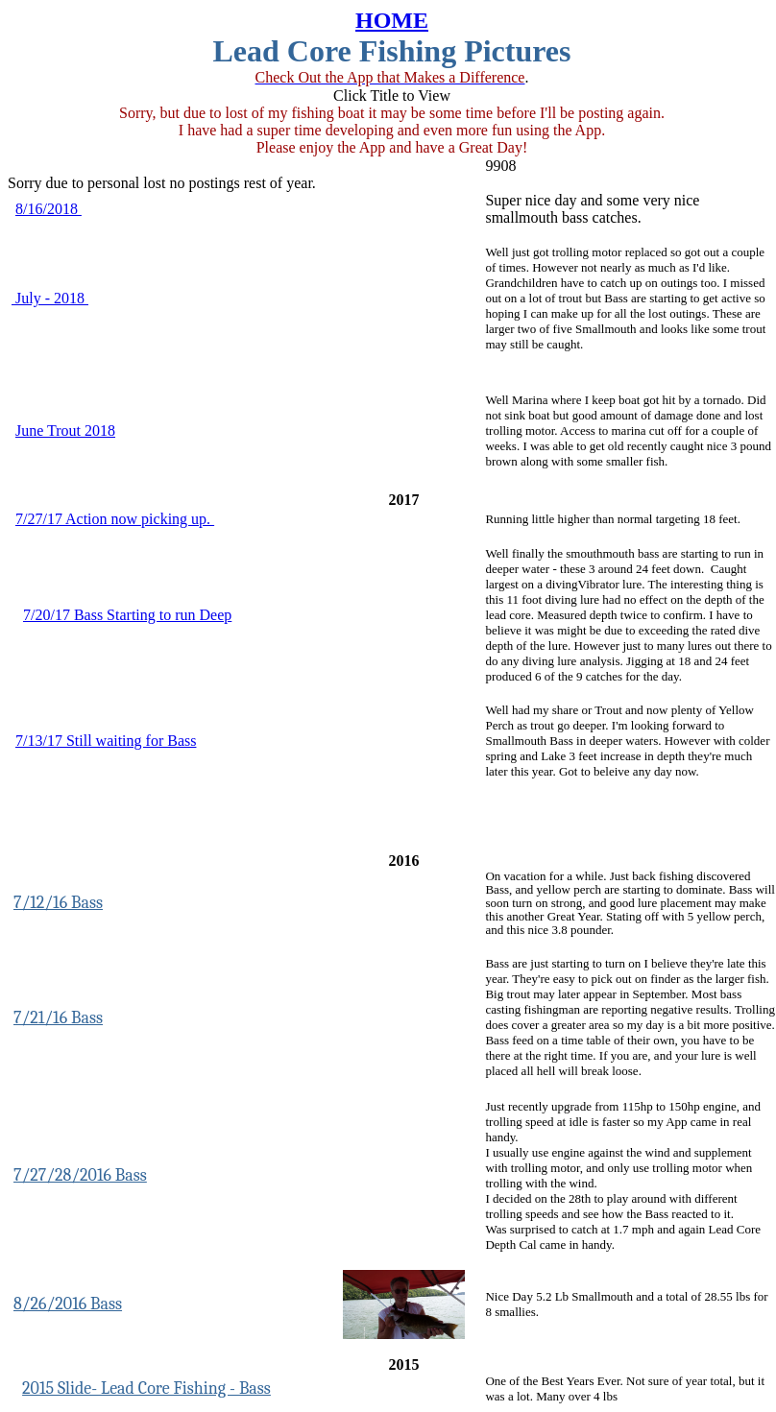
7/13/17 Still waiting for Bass (105, 740)
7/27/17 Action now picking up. (114, 519)
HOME (391, 20)
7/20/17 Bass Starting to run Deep (127, 615)
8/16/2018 (48, 209)
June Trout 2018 (65, 430)
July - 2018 (50, 298)
